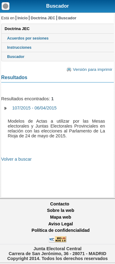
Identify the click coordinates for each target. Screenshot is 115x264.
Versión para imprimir (92, 69)
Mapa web (60, 217)
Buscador (57, 6)
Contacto (59, 203)
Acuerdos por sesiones (27, 38)
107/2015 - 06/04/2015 (34, 107)
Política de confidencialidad (61, 230)
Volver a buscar (16, 159)
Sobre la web (60, 210)
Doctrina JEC (43, 18)
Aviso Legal (60, 223)
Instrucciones (19, 47)
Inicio (22, 18)
